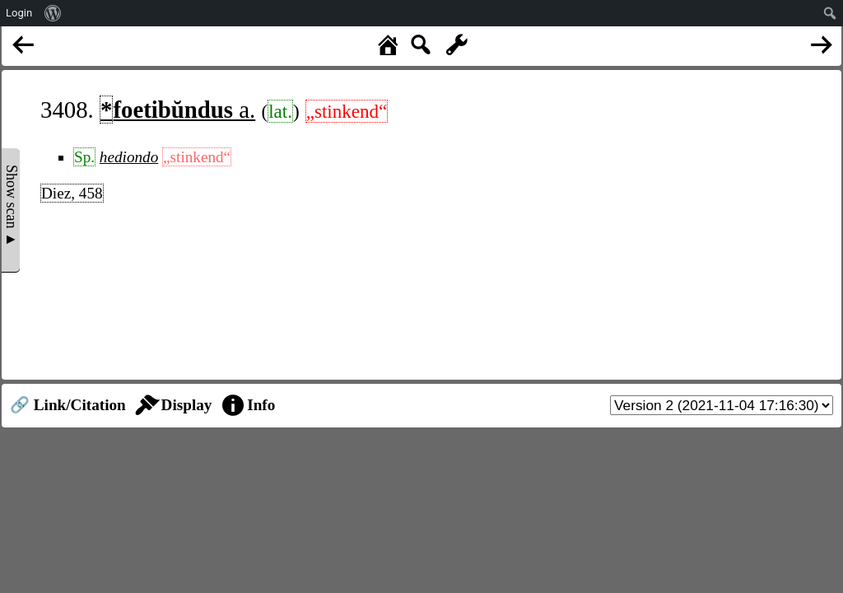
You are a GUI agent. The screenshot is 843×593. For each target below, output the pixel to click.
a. (177, 110)
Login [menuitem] (19, 13)
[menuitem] (53, 13)
